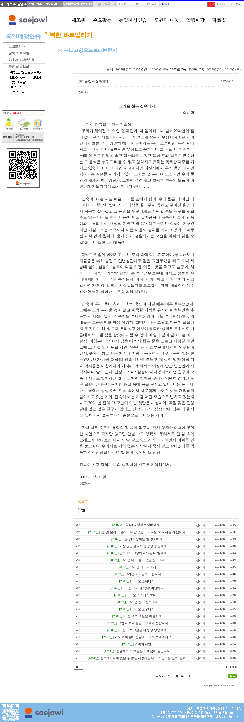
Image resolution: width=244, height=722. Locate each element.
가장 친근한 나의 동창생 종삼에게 (142, 546)
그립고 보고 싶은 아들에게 (143, 616)
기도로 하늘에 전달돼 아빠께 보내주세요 (143, 637)
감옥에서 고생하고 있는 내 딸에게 (142, 553)
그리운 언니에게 (143, 581)
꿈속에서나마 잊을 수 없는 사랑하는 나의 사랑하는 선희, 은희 (143, 658)
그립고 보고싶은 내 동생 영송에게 (142, 630)
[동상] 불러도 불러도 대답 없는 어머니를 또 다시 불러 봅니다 (143, 532)
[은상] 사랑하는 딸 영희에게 (143, 539)
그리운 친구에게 (143, 609)
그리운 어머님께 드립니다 (143, 574)
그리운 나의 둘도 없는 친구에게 (143, 560)
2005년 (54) (141, 69)
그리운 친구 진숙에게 (143, 602)
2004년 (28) (123, 69)
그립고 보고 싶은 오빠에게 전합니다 (143, 623)
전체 (110, 69)
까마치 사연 (143, 644)
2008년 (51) (196, 69)
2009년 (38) (214, 69)
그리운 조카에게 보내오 (143, 595)
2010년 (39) (233, 69)
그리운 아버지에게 (143, 567)
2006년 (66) (160, 69)
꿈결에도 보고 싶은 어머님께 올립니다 (142, 651)
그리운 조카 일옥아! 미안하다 (142, 588)
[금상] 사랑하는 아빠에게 (142, 525)
